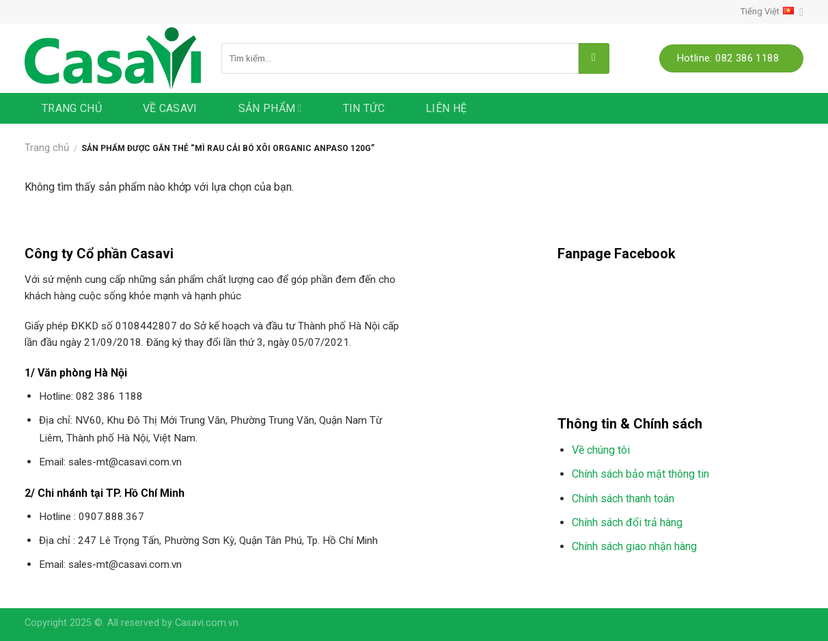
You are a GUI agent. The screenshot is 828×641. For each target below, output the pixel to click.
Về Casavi (170, 108)
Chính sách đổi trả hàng (627, 522)
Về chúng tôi (601, 450)
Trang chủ (72, 108)
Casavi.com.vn (206, 623)
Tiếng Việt (772, 11)
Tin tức (364, 108)
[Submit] (594, 58)
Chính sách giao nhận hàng (634, 546)
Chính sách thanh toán (623, 498)
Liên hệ (446, 108)
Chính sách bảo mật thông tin (640, 473)
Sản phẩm (270, 108)
